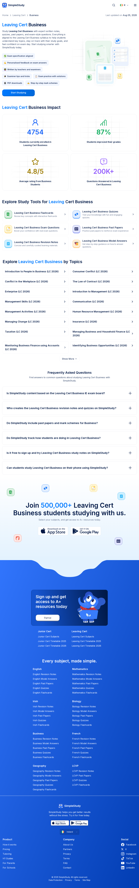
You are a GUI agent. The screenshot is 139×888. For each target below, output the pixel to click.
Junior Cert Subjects (48, 636)
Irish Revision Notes (43, 706)
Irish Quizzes (39, 720)
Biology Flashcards (82, 725)
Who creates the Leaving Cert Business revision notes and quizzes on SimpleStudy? (69, 408)
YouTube (128, 863)
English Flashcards (42, 692)
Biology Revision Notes (84, 706)
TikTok (127, 858)
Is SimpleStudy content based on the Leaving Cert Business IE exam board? (69, 393)
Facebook (128, 844)
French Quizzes (80, 752)
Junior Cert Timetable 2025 (52, 641)
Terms (66, 858)
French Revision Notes (84, 738)
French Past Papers (82, 748)
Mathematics (80, 669)
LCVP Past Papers (81, 775)
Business (34, 15)
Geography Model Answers (47, 775)
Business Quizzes (42, 752)
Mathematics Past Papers (85, 683)
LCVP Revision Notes (83, 771)
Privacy (67, 853)
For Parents (9, 863)
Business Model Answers (46, 743)
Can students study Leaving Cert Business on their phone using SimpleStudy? (69, 468)
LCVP (75, 766)
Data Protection (56, 880)
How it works (9, 844)
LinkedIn (128, 867)
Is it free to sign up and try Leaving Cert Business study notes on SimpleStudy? (69, 453)
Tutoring (7, 853)
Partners (67, 849)
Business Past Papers (44, 748)
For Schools (9, 867)
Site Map (86, 880)
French (76, 733)
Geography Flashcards (44, 789)
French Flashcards (82, 757)
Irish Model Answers (43, 711)
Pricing (6, 849)
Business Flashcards (43, 757)
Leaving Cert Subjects (83, 636)
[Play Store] (85, 531)
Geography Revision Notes (46, 771)
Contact (67, 867)
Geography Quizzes (43, 784)
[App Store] (53, 531)
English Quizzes (41, 688)
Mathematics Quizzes (83, 688)
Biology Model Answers (84, 711)
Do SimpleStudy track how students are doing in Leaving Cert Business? (69, 438)
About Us (68, 844)
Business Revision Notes (45, 738)
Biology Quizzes (80, 720)
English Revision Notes (44, 674)
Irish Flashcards (41, 725)
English (37, 669)
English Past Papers (43, 683)
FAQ (65, 863)
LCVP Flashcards (81, 784)
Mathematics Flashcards (84, 692)
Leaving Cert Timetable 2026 (86, 645)
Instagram (128, 853)
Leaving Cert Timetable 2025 (86, 641)
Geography (39, 766)
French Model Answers (84, 743)
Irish (35, 701)
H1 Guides (8, 858)
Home (5, 15)
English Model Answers (45, 678)
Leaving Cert (18, 15)
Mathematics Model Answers (87, 678)
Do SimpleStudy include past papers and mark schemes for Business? (69, 423)
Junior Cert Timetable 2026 (52, 645)
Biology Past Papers (82, 715)
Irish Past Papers (41, 715)
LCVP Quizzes (79, 780)
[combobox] (124, 5)
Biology (76, 701)
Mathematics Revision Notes (86, 674)
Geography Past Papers (45, 780)
